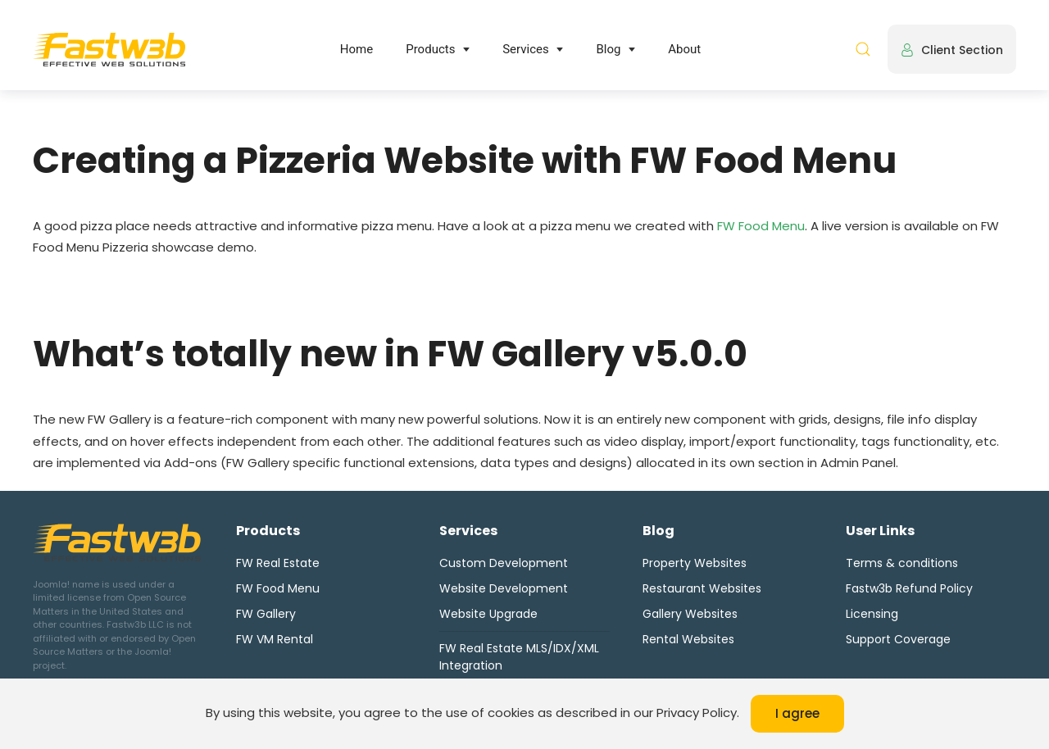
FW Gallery (266, 614)
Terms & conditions (902, 563)
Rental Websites (688, 639)
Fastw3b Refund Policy (909, 588)
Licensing (872, 614)
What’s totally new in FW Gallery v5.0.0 (390, 354)
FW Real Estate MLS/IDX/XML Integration (519, 657)
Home (356, 49)
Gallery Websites (690, 614)
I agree (797, 713)
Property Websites (695, 563)
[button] (863, 49)
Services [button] (525, 49)
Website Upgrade (488, 614)
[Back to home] (109, 49)
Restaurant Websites (702, 588)
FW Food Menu (761, 225)
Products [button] (430, 49)
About (684, 49)
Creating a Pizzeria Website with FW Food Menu (465, 160)
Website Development (503, 588)
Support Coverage (898, 639)
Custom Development (503, 563)
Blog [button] (608, 49)
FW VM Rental (274, 639)
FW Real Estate (278, 563)
